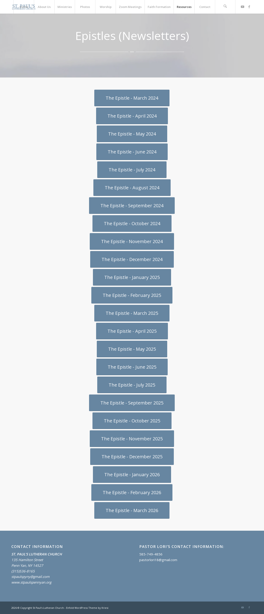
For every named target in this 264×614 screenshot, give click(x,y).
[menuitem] (23, 7)
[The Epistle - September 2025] (132, 403)
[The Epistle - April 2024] (132, 116)
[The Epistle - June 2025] (132, 367)
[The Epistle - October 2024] (132, 223)
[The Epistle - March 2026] (131, 510)
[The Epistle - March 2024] (131, 98)
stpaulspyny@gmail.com (30, 576)
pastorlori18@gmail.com (158, 559)
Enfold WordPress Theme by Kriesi (87, 607)
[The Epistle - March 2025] (131, 313)
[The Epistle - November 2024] (132, 241)
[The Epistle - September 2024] (132, 205)
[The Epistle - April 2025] (132, 331)
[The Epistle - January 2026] (132, 474)
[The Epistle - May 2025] (132, 349)
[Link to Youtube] (242, 6)
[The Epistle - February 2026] (131, 492)
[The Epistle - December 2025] (132, 456)
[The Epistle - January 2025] (132, 277)
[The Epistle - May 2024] (132, 134)
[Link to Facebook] (249, 6)
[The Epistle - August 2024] (132, 187)
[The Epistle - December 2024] (132, 259)
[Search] (225, 7)
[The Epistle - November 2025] (132, 438)
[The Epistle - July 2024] (132, 169)
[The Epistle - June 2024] (132, 151)
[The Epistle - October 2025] (132, 420)
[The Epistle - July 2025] (132, 385)
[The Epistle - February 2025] (131, 295)
